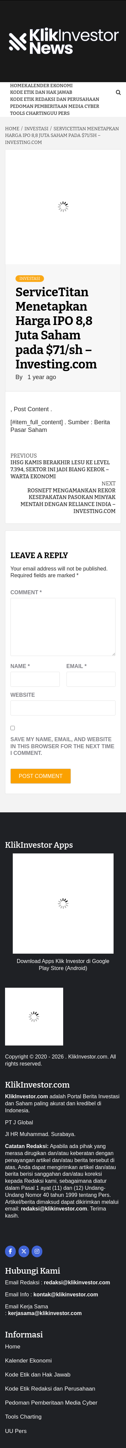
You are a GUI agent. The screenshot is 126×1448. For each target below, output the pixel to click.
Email (77, 666)
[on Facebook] (10, 1251)
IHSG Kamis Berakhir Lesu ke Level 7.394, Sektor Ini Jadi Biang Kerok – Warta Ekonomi (63, 466)
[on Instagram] (37, 1251)
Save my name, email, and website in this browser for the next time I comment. (62, 746)
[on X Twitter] (23, 1251)
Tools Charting (30, 113)
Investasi (29, 278)
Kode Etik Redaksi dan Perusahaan (54, 99)
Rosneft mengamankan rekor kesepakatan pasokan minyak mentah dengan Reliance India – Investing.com (63, 497)
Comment (26, 592)
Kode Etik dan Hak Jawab (41, 92)
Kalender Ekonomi (48, 86)
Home (17, 86)
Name (20, 666)
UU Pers (60, 113)
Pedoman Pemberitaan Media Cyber (54, 106)
